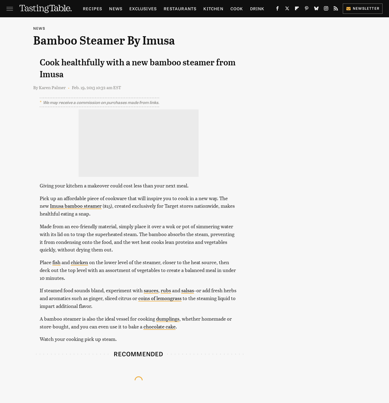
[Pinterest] (306, 9)
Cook (236, 8)
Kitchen (213, 8)
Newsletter (363, 8)
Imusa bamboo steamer (76, 205)
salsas (187, 290)
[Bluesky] (316, 9)
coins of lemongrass (160, 298)
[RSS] (335, 9)
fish (56, 262)
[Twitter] (287, 9)
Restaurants (180, 8)
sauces (151, 290)
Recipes (92, 8)
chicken (79, 262)
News (115, 8)
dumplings (167, 318)
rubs (166, 290)
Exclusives (143, 8)
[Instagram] (326, 9)
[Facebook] (277, 9)
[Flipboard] (297, 9)
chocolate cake (159, 326)
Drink (257, 8)
